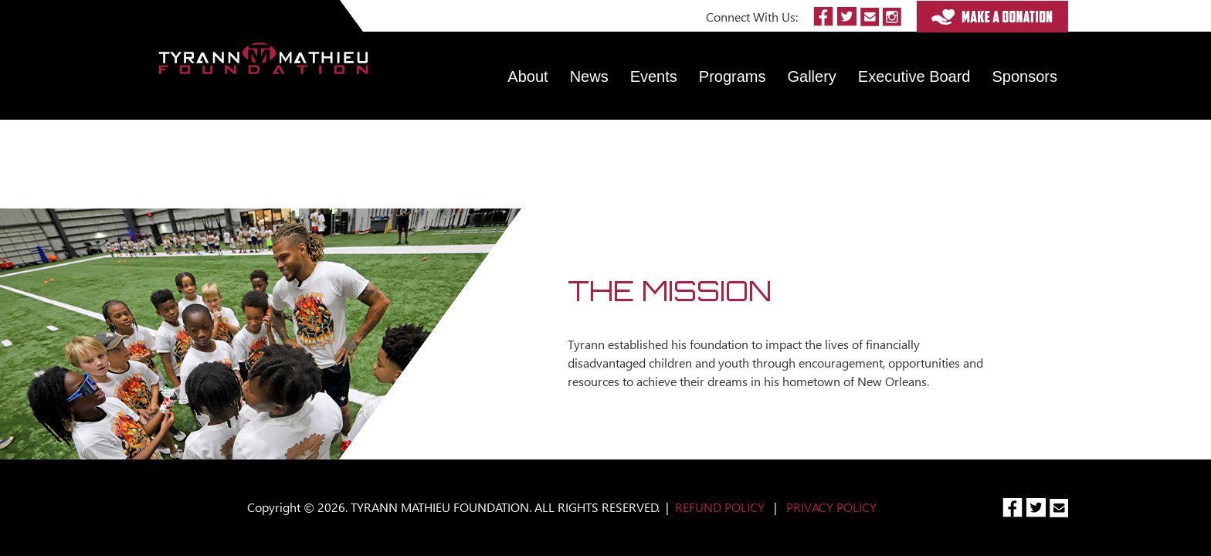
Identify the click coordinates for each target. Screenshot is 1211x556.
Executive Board (914, 76)
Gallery (812, 76)
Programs (732, 76)
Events (653, 76)
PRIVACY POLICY (831, 507)
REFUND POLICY (720, 507)
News (589, 76)
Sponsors (1025, 76)
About (527, 76)
